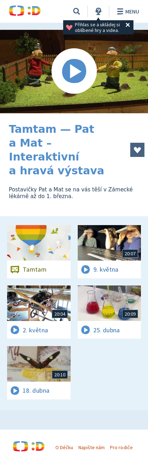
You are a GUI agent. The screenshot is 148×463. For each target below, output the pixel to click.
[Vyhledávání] (76, 11)
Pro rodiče (121, 447)
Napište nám (91, 447)
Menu (127, 11)
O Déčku (64, 447)
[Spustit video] (74, 71)
